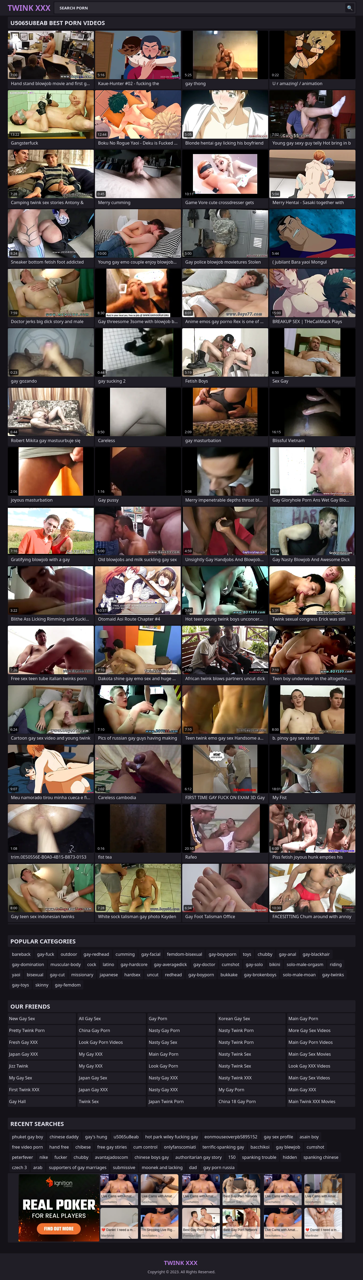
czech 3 (19, 1167)
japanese (109, 975)
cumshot (230, 964)
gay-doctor (204, 964)
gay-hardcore (134, 964)
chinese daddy (64, 1137)
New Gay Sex (22, 1019)
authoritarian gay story (198, 1157)
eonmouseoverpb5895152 (231, 1137)
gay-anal (287, 954)
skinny (42, 985)
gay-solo (254, 964)
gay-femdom (68, 985)
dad (193, 1167)
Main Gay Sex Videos (309, 1078)
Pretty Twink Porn (27, 1030)
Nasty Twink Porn (236, 1030)
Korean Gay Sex (234, 1019)
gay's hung (96, 1137)
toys (247, 954)
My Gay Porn (231, 1090)
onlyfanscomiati (180, 1147)
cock (91, 964)
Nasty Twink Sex (234, 1054)
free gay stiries (112, 1147)
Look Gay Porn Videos (101, 1042)
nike (44, 1157)
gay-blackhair (316, 954)
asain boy (309, 1137)
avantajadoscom (111, 1157)
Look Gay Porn (163, 1066)
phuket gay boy (27, 1137)
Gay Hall (17, 1101)
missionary (82, 975)
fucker (60, 1157)
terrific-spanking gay (223, 1147)
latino (108, 964)
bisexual (35, 975)
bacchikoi (260, 1147)
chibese (83, 1147)
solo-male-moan (299, 975)
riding (336, 964)
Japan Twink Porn (166, 1101)
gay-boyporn (201, 975)
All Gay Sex (90, 1019)
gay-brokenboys (260, 975)
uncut (152, 975)
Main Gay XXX (302, 1090)
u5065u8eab (126, 1137)
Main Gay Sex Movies (309, 1054)
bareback (21, 954)
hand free (59, 1147)
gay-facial (151, 954)
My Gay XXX (91, 1054)
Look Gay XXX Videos (309, 1066)
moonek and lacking (162, 1167)
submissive (124, 1167)
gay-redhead (96, 954)
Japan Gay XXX (23, 1054)
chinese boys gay (152, 1157)
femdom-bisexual (184, 954)
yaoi (16, 975)
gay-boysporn (222, 954)
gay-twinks (333, 975)
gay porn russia (218, 1167)
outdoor (69, 954)
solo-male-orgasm (305, 964)
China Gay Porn (94, 1030)
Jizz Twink (18, 1066)
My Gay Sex (20, 1078)
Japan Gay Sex (93, 1078)
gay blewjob (288, 1147)
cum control (145, 1147)
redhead (173, 975)
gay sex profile (278, 1137)
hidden (290, 1157)
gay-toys (20, 985)
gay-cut (57, 975)
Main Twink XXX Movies (312, 1101)
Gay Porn (158, 1019)
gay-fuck (45, 954)
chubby (265, 954)
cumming (125, 954)
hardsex (132, 975)
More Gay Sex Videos (309, 1030)
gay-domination (28, 964)
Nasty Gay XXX (163, 1078)
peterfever (22, 1157)
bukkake (228, 975)
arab (38, 1167)
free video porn (27, 1147)
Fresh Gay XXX (23, 1042)
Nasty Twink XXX (235, 1078)
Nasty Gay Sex (163, 1042)
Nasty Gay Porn (164, 1030)
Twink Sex (89, 1101)
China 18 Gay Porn (237, 1101)
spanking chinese (321, 1157)
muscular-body (66, 964)
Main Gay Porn (163, 1054)
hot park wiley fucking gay (171, 1137)
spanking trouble (259, 1157)
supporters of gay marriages (78, 1167)
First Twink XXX (24, 1090)
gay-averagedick (170, 964)
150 (231, 1157)
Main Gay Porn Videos (310, 1042)
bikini (274, 964)
